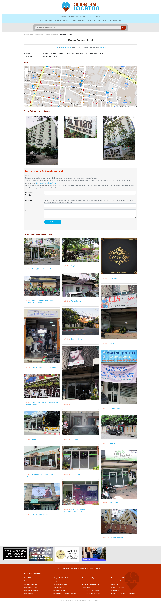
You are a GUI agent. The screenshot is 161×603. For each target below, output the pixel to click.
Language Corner (116, 408)
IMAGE (34, 439)
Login (57, 47)
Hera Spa (74, 404)
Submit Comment (53, 222)
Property (106, 21)
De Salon (74, 439)
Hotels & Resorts (36, 35)
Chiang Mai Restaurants (30, 578)
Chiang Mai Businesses (117, 587)
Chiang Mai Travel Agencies (89, 578)
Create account (72, 16)
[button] (80, 85)
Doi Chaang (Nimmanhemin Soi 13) (40, 475)
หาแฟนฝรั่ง (117, 21)
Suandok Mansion (116, 538)
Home (63, 16)
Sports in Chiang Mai (58, 587)
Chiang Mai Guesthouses (30, 587)
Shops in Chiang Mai (116, 590)
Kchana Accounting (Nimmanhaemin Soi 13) (74, 510)
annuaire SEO (96, 600)
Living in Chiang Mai (62, 21)
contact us (102, 47)
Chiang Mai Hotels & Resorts (31, 590)
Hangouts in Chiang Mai (30, 584)
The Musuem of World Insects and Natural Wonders (42, 403)
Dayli (73, 266)
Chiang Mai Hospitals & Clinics (90, 584)
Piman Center (76, 301)
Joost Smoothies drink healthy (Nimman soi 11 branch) (40, 301)
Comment (28, 211)
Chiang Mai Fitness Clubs (60, 584)
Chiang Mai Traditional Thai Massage (63, 578)
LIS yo (112, 343)
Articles (91, 21)
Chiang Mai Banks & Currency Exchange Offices (124, 593)
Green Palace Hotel (66, 35)
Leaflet (116, 106)
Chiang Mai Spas (28, 593)
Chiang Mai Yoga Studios (59, 581)
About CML (94, 16)
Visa (98, 21)
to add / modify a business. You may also (85, 47)
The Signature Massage (41, 514)
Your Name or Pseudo (30, 194)
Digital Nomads (79, 21)
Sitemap (96, 568)
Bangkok (73, 593)
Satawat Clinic (76, 339)
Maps (41, 21)
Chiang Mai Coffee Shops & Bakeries (33, 581)
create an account (66, 47)
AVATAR (113, 443)
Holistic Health (86, 587)
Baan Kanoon (115, 502)
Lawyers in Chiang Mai (117, 578)
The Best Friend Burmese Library (44, 367)
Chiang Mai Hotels (50, 35)
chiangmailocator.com (70, 600)
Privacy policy (89, 568)
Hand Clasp (75, 474)
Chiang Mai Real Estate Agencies (62, 590)
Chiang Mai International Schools (91, 593)
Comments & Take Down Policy (46, 183)
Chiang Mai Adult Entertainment (61, 593)
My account (84, 16)
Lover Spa (113, 278)
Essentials (48, 21)
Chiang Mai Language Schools (90, 590)
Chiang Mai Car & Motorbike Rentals (92, 581)
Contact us (81, 568)
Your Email (29, 201)
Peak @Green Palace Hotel (42, 269)
